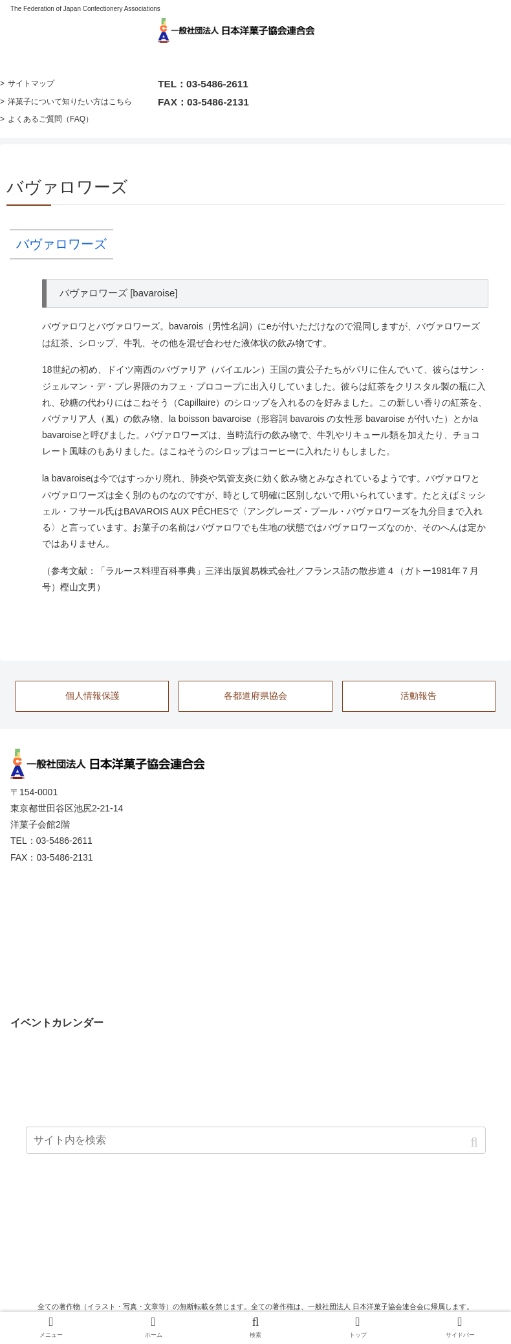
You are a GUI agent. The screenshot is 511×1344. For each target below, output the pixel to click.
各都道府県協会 (255, 695)
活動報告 (418, 695)
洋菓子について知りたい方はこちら (70, 101)
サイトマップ (31, 83)
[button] (475, 1142)
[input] (256, 1140)
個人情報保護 (92, 695)
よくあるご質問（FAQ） (50, 119)
